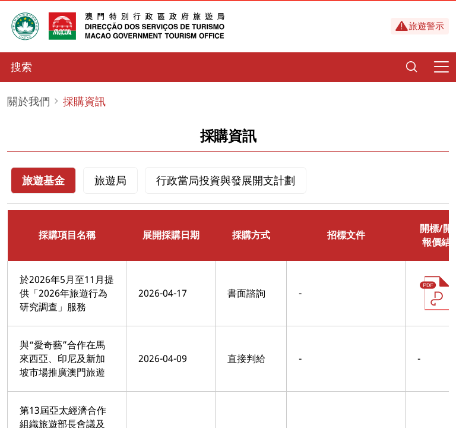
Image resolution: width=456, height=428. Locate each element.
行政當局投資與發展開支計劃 (225, 180)
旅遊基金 (43, 180)
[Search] (411, 67)
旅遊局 (110, 180)
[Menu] (441, 67)
